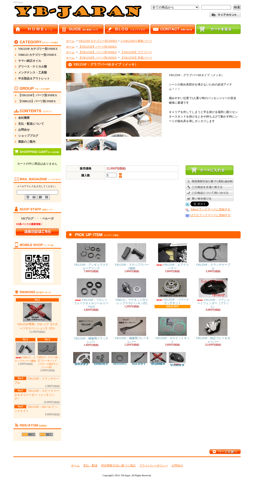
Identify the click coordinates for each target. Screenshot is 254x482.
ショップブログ (28, 135)
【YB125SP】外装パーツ (136, 57)
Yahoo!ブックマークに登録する (210, 209)
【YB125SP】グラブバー (136, 52)
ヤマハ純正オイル (29, 60)
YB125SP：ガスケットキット (172, 330)
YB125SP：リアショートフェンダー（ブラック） (213, 293)
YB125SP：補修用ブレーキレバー (132, 330)
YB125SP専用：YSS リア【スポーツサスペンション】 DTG (37, 316)
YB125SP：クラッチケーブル (213, 256)
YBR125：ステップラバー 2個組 (25, 352)
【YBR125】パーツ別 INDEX (37, 101)
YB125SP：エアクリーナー (172, 256)
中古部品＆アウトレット (34, 78)
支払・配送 (90, 465)
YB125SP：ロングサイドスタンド (139, 358)
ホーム (70, 41)
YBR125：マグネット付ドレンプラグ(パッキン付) (132, 291)
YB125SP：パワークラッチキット (172, 291)
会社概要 (24, 117)
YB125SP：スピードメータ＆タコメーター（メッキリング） (36, 395)
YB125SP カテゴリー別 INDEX (38, 48)
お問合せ (24, 129)
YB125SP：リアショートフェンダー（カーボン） (177, 359)
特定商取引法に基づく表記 (118, 465)
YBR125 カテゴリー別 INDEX (37, 54)
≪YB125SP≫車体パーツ (136, 41)
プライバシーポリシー (153, 465)
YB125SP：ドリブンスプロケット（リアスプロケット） (81, 359)
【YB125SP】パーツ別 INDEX (37, 95)
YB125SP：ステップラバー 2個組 (132, 256)
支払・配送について (31, 123)
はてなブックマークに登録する (210, 215)
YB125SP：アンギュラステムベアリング (91, 256)
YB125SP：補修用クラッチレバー (91, 330)
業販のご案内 (26, 141)
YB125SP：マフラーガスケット (119, 358)
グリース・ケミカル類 (32, 66)
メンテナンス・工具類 (32, 72)
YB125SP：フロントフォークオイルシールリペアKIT (91, 293)
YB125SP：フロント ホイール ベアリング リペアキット (100, 358)
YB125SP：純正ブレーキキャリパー (213, 330)
